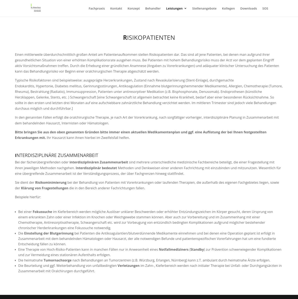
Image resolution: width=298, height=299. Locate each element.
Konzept (133, 8)
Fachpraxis (97, 8)
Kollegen (228, 8)
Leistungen (174, 8)
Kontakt (116, 8)
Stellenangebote (204, 8)
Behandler (153, 8)
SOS (265, 8)
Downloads (248, 8)
